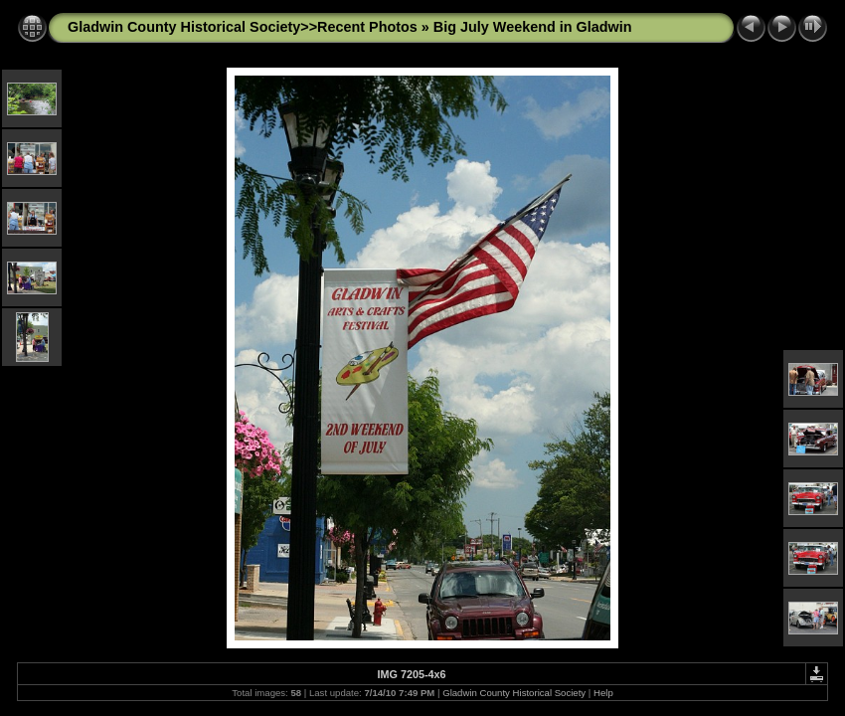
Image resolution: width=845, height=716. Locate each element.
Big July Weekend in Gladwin (532, 27)
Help (603, 692)
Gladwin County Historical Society (514, 692)
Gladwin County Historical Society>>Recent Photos (243, 27)
